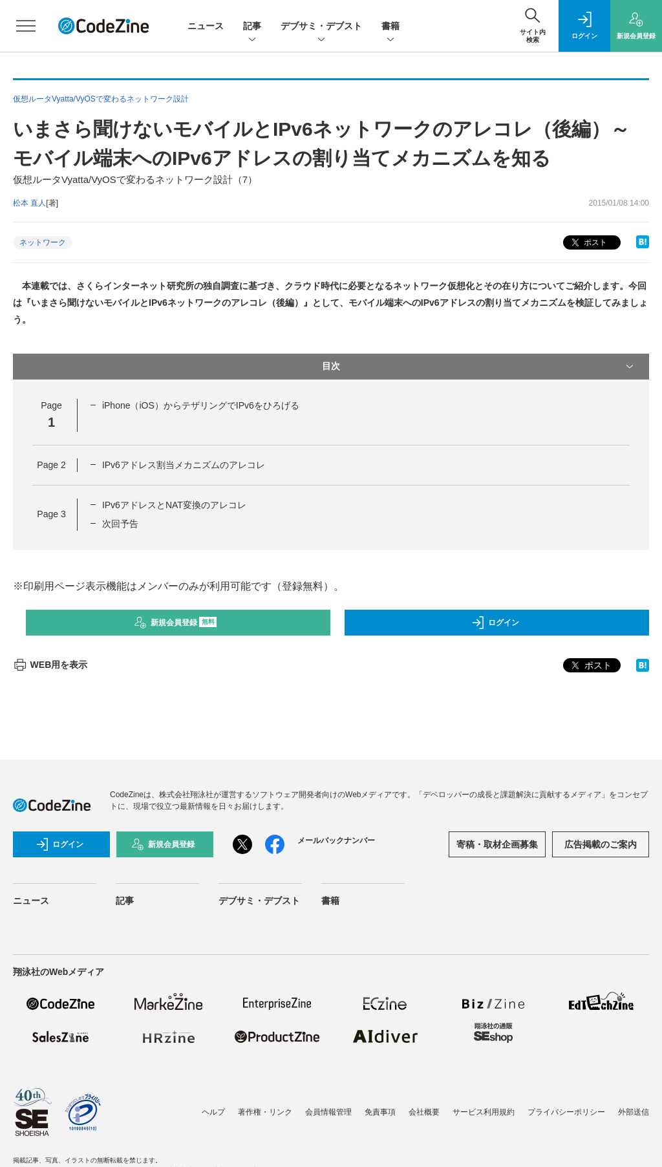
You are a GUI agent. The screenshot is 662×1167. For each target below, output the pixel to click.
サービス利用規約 (484, 1112)
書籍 (390, 27)
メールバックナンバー (336, 840)
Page (51, 465)
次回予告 (120, 524)
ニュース (205, 26)
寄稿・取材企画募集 (497, 844)
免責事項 (380, 1112)
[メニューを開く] (26, 26)
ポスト (588, 243)
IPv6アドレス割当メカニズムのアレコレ (183, 465)
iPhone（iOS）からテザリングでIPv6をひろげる (200, 405)
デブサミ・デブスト (321, 27)
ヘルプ (213, 1112)
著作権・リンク (265, 1112)
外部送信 (633, 1112)
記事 (252, 27)
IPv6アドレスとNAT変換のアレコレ (174, 505)
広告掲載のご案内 (600, 844)
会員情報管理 (328, 1112)
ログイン (495, 622)
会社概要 (424, 1112)
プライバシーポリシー (566, 1112)
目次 (479, 366)
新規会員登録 (175, 622)
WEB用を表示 (50, 664)
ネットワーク (42, 242)
